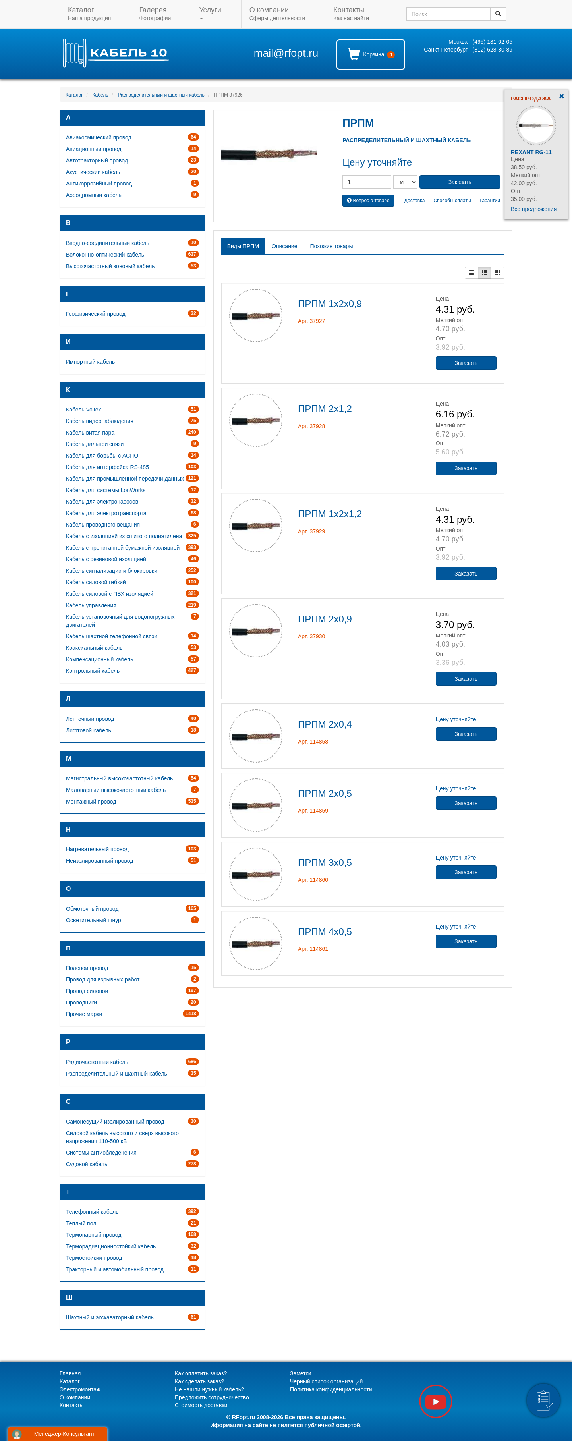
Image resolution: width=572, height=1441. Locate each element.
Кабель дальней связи (95, 444)
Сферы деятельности (277, 13)
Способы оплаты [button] (452, 200)
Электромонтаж (80, 1389)
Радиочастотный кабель (97, 1062)
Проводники (81, 1002)
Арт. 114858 (313, 741)
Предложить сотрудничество (212, 1397)
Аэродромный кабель (94, 195)
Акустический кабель (93, 172)
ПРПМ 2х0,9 (325, 619)
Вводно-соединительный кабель (107, 243)
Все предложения (534, 209)
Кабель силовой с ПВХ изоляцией (109, 594)
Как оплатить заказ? (201, 1373)
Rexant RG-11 (531, 152)
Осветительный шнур (93, 920)
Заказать (465, 363)
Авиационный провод (93, 149)
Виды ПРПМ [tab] (243, 246)
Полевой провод (87, 968)
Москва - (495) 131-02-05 (480, 42)
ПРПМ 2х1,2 (325, 408)
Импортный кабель (90, 362)
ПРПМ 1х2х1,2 (330, 513)
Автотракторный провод (97, 160)
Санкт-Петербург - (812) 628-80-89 (468, 49)
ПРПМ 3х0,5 (325, 862)
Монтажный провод (91, 801)
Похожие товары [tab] (331, 246)
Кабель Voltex (83, 409)
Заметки (300, 1373)
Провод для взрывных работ (102, 979)
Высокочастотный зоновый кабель (110, 266)
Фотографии (155, 13)
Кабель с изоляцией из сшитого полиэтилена (124, 536)
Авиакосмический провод (98, 137)
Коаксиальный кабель (94, 648)
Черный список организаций (326, 1381)
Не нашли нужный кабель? (209, 1389)
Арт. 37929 (311, 531)
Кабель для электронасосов (102, 501)
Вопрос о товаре (368, 200)
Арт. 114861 (313, 949)
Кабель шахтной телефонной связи (111, 636)
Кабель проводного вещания (103, 525)
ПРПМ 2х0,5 (325, 793)
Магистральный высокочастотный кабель (119, 778)
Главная (70, 1373)
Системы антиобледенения (101, 1152)
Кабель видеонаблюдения (99, 421)
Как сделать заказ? (199, 1381)
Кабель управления (91, 605)
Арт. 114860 (313, 880)
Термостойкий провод (94, 1258)
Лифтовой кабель (88, 730)
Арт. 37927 (311, 321)
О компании (75, 1397)
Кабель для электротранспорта (106, 513)
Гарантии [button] (490, 200)
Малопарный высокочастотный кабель (116, 790)
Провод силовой (87, 991)
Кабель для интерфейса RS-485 (107, 467)
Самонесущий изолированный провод (115, 1121)
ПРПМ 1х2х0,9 (330, 303)
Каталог (74, 95)
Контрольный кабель (93, 671)
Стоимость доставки (201, 1405)
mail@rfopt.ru (286, 53)
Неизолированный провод (99, 861)
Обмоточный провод (92, 909)
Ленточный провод (90, 719)
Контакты (71, 1405)
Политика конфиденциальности (331, 1389)
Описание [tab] (284, 246)
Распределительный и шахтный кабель (161, 95)
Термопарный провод (94, 1235)
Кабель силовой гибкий (96, 582)
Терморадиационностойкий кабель (111, 1246)
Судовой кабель (86, 1164)
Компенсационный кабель (99, 659)
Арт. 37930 (311, 636)
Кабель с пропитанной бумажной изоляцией (123, 548)
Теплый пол (81, 1223)
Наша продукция (89, 13)
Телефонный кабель (92, 1212)
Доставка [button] (414, 200)
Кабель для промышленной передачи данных (125, 478)
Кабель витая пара (90, 432)
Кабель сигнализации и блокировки (111, 571)
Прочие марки (84, 1014)
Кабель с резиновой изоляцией (106, 559)
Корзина (371, 54)
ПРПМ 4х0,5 (325, 931)
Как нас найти (351, 13)
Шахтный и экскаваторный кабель (110, 1317)
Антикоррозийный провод (99, 183)
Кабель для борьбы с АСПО (102, 455)
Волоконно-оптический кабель (105, 254)
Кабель (100, 95)
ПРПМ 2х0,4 (325, 724)
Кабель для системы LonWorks (106, 490)
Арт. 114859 (313, 810)
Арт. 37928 (311, 426)
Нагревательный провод (97, 849)
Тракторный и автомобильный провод (115, 1269)
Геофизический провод (96, 314)
